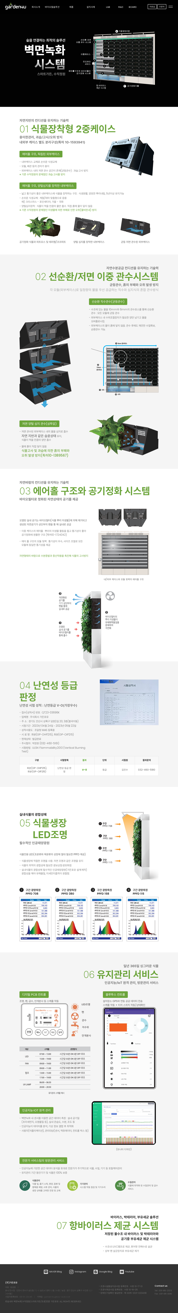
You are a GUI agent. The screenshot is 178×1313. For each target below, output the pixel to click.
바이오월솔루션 (52, 7)
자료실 (152, 6)
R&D (120, 7)
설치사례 (91, 7)
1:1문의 (162, 6)
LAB (108, 7)
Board (133, 7)
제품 (71, 7)
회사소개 (36, 7)
